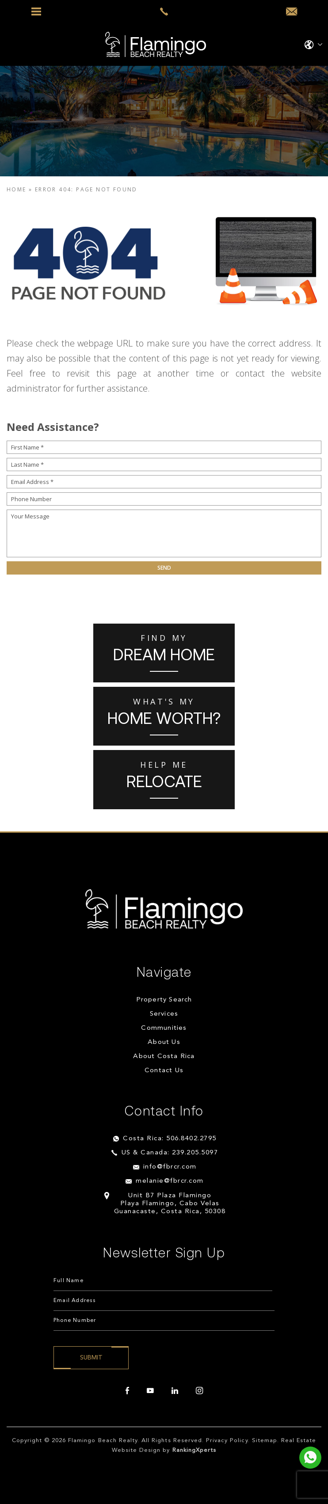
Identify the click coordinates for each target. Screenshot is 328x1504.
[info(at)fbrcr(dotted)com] (291, 12)
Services (164, 1014)
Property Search (164, 1000)
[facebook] (127, 1391)
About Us (164, 1042)
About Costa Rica (164, 1056)
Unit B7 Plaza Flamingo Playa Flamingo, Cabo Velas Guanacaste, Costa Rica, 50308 (170, 1203)
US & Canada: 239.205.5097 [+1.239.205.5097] (170, 1153)
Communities (164, 1028)
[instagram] (199, 1391)
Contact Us (164, 1070)
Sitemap (264, 1440)
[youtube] (150, 1391)
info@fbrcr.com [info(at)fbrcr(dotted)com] (170, 1167)
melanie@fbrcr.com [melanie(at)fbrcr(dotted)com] (170, 1181)
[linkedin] (175, 1391)
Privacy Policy (227, 1440)
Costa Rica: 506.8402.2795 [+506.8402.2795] (170, 1138)
